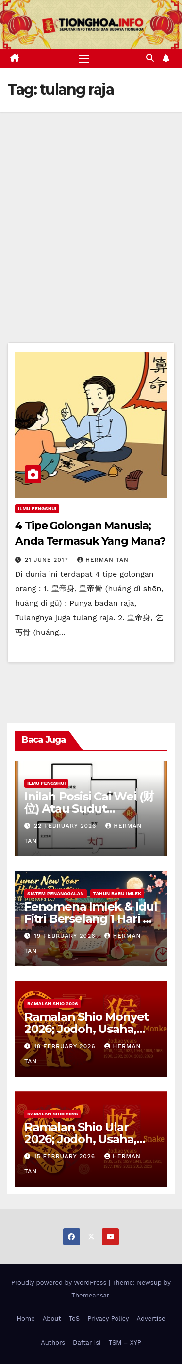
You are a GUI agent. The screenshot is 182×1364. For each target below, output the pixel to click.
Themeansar (90, 1295)
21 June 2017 (47, 559)
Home (26, 1318)
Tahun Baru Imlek (117, 893)
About (52, 1318)
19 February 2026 (66, 935)
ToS (74, 1318)
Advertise (150, 1318)
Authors (53, 1342)
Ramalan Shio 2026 (52, 1003)
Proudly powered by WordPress (60, 1282)
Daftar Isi (86, 1342)
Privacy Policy (108, 1318)
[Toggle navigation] (84, 58)
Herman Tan (103, 559)
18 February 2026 (66, 1046)
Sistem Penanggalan (55, 893)
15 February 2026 (66, 1156)
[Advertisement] (91, 207)
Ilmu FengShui (37, 508)
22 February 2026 (66, 825)
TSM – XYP (124, 1342)
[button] (150, 58)
